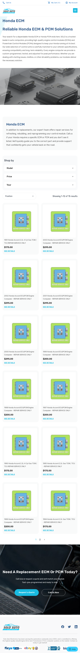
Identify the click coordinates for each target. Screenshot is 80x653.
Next (44, 539)
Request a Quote (27, 592)
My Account (71, 2)
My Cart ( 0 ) (55, 3)
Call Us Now (53, 592)
